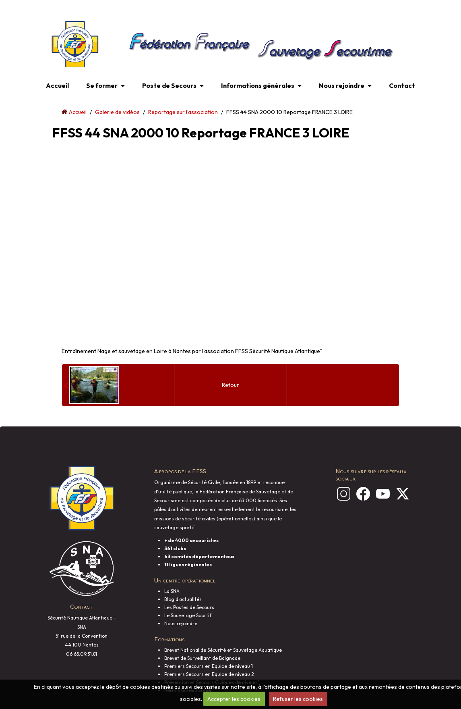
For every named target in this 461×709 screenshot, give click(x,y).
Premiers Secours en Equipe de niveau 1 (208, 666)
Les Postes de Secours (189, 607)
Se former (102, 85)
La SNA (172, 591)
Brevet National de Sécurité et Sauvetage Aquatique (223, 650)
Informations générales (257, 85)
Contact (402, 85)
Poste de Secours (169, 85)
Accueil (57, 85)
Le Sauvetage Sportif (187, 615)
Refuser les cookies (298, 699)
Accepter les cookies (233, 699)
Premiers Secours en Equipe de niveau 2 (209, 674)
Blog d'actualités (183, 599)
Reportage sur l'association (183, 112)
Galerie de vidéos (117, 112)
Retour (230, 385)
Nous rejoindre (341, 85)
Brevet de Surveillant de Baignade (202, 658)
